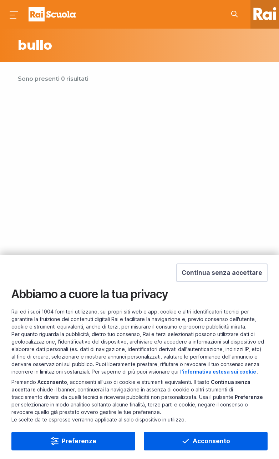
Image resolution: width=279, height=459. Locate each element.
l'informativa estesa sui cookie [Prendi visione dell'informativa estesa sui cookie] (218, 372)
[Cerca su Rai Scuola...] (236, 14)
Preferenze (79, 441)
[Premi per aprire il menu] (14, 14)
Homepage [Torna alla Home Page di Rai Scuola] (52, 14)
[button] (222, 272)
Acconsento (211, 441)
